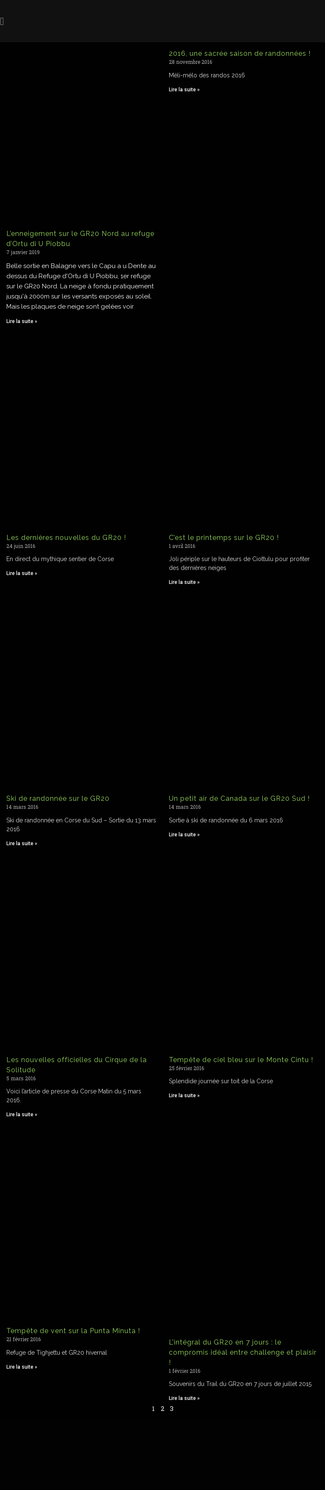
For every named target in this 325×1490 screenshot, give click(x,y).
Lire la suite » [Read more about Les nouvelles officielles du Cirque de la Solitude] (21, 1115)
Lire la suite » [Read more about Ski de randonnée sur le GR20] (21, 843)
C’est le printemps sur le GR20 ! (224, 538)
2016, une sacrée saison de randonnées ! (240, 53)
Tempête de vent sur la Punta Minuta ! (73, 1331)
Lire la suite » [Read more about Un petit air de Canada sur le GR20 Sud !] (184, 835)
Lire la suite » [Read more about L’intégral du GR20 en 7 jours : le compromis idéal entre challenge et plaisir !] (184, 1398)
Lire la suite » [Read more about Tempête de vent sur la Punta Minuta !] (21, 1367)
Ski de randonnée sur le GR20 (58, 798)
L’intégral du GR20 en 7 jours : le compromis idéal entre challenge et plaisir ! (243, 1352)
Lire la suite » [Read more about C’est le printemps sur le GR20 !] (184, 582)
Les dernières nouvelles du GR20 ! (66, 538)
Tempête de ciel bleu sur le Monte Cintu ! (241, 1060)
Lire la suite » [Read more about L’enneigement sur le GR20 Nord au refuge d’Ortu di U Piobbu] (21, 321)
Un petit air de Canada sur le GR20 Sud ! (239, 798)
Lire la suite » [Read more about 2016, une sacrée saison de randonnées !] (184, 90)
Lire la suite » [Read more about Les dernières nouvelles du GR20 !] (21, 573)
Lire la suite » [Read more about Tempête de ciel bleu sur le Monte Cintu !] (184, 1095)
